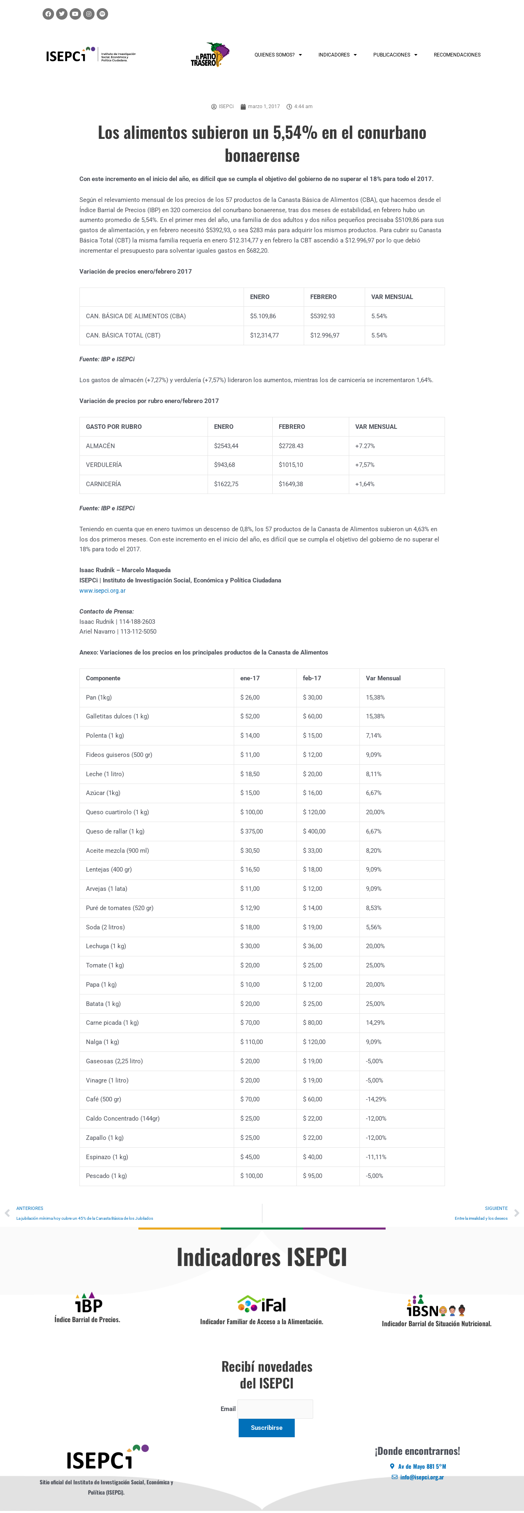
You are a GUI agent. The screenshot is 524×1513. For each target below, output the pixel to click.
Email (225, 1410)
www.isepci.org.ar (103, 590)
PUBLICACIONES (395, 54)
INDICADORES (337, 54)
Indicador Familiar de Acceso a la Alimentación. (261, 1322)
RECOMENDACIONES (457, 55)
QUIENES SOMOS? (278, 54)
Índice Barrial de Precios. (87, 1320)
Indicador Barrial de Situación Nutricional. (437, 1324)
